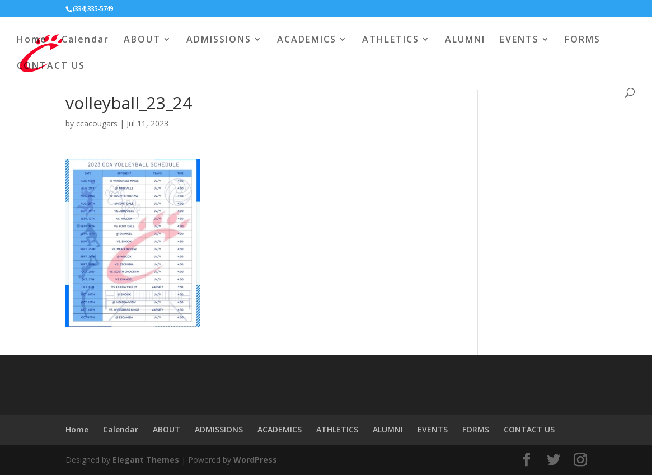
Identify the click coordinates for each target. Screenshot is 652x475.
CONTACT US (51, 67)
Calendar (85, 40)
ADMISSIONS (218, 40)
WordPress (255, 459)
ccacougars (97, 123)
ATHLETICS (390, 40)
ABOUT (142, 40)
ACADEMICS (306, 40)
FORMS (583, 40)
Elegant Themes (145, 459)
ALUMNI (465, 40)
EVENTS (519, 40)
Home (32, 40)
